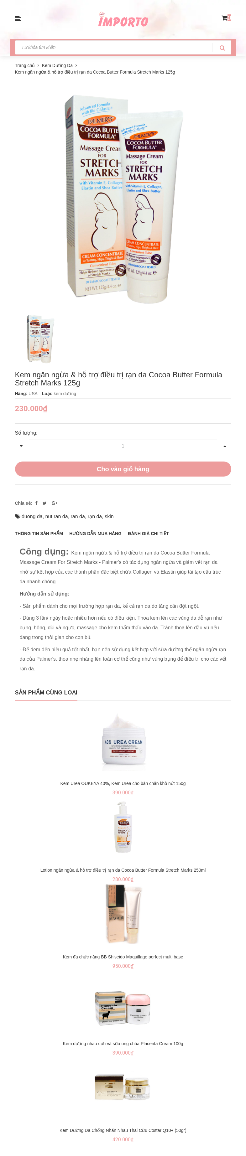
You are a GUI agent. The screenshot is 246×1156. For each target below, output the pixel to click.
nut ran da (56, 516)
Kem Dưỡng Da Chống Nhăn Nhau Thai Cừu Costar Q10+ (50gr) (123, 1130)
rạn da (95, 516)
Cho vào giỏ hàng (123, 469)
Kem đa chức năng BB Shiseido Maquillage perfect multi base (123, 956)
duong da (32, 516)
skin (109, 516)
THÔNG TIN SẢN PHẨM (39, 533)
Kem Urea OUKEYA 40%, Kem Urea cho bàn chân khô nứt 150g (123, 783)
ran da (78, 516)
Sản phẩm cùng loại (46, 692)
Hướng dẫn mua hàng (95, 533)
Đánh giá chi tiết (148, 533)
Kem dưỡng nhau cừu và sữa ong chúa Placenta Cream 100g (123, 1043)
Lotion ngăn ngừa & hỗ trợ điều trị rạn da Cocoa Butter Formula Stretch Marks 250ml (123, 870)
